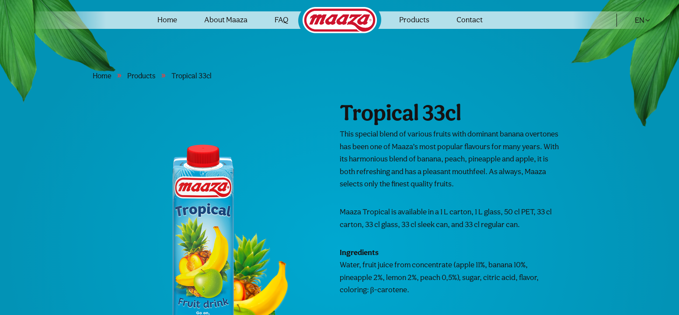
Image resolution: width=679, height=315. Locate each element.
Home (167, 19)
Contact (469, 19)
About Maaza (225, 19)
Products (414, 19)
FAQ (282, 19)
